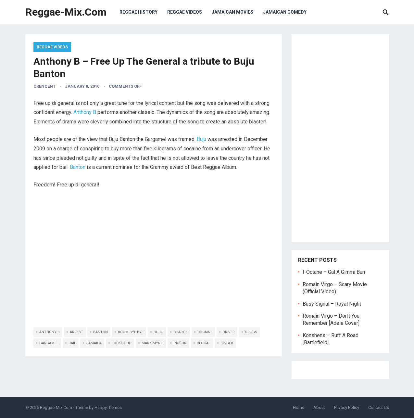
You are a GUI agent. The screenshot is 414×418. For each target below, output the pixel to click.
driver (228, 332)
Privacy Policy (346, 407)
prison (180, 343)
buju (158, 332)
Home (298, 407)
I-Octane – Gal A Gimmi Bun (334, 272)
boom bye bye (131, 332)
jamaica (94, 343)
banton (100, 332)
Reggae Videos (184, 12)
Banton (77, 167)
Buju (201, 139)
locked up (122, 343)
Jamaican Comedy (285, 12)
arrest (76, 332)
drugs (251, 332)
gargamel (48, 343)
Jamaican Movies (232, 12)
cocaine (204, 332)
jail (72, 343)
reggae (203, 343)
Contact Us (378, 407)
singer (226, 343)
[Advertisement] (340, 138)
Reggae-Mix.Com (66, 12)
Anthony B (84, 112)
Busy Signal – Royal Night (332, 304)
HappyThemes (108, 407)
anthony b (49, 332)
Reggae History (138, 12)
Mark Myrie (152, 343)
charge (180, 332)
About (319, 407)
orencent (44, 86)
